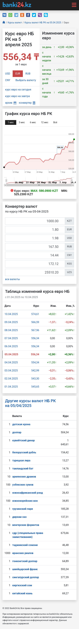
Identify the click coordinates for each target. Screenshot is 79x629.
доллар (16, 432)
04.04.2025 (11, 362)
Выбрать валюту (25, 80)
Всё (55, 122)
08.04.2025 (11, 330)
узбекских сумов (22, 484)
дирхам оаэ (19, 516)
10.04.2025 (11, 314)
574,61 (35, 314)
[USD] (35, 238)
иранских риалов (22, 553)
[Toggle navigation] (73, 4)
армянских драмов (24, 476)
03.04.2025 (11, 370)
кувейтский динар (23, 440)
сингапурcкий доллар (25, 577)
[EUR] (35, 229)
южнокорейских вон (25, 500)
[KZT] (35, 221)
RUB (27, 73)
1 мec (11, 122)
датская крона (21, 424)
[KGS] (35, 263)
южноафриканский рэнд (27, 492)
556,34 (35, 338)
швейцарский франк (25, 569)
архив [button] (10, 102)
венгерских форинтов (25, 525)
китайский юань (22, 593)
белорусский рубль (24, 452)
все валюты (12, 279)
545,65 (35, 386)
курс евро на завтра (17, 96)
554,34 (35, 362)
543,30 (35, 378)
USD (7, 73)
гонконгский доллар (24, 561)
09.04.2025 (11, 322)
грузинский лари (22, 508)
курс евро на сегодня (18, 89)
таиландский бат (22, 468)
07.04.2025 (11, 338)
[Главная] (3, 22)
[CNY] (35, 255)
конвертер (27, 102)
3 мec (22, 122)
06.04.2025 (11, 346)
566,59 (35, 322)
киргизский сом (22, 585)
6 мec (33, 122)
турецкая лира (21, 460)
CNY (7, 80)
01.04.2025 (11, 386)
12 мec (44, 122)
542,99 (35, 370)
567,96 (35, 330)
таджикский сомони (25, 545)
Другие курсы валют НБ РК (30, 403)
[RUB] (35, 246)
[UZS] (35, 272)
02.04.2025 (11, 378)
